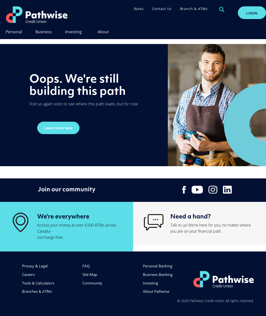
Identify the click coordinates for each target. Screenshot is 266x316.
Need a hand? (190, 216)
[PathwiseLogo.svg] (50, 14)
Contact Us (162, 8)
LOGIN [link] (252, 13)
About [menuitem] (103, 32)
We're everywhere (63, 216)
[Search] (221, 9)
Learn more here (58, 127)
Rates (139, 8)
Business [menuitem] (43, 32)
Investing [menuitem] (73, 32)
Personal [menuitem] (14, 32)
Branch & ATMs (194, 8)
